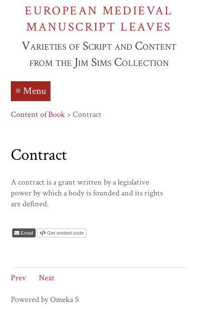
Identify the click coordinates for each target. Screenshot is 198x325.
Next (47, 278)
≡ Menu (30, 91)
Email (26, 233)
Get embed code (65, 233)
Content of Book (38, 114)
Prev (18, 278)
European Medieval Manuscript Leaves (99, 19)
